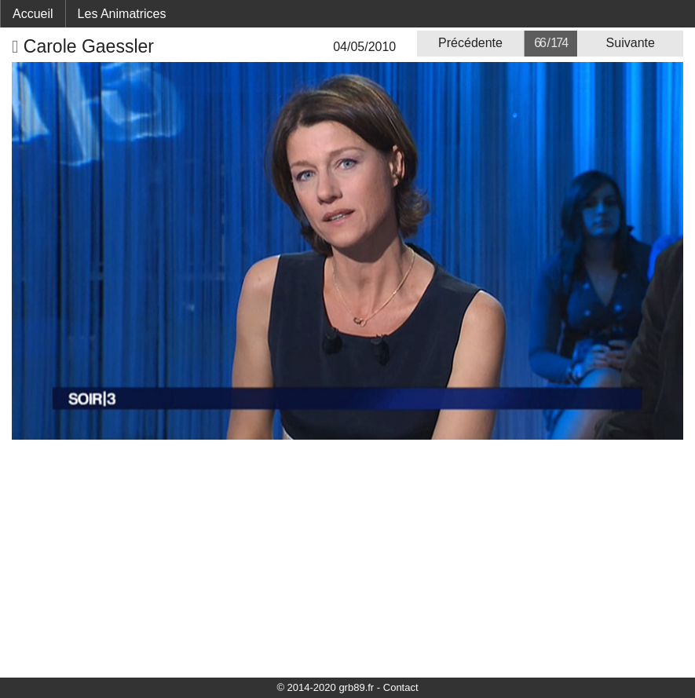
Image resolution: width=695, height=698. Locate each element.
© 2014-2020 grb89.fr (325, 687)
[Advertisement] (347, 557)
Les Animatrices (122, 13)
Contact (401, 687)
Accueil (33, 13)
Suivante (630, 42)
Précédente (470, 42)
